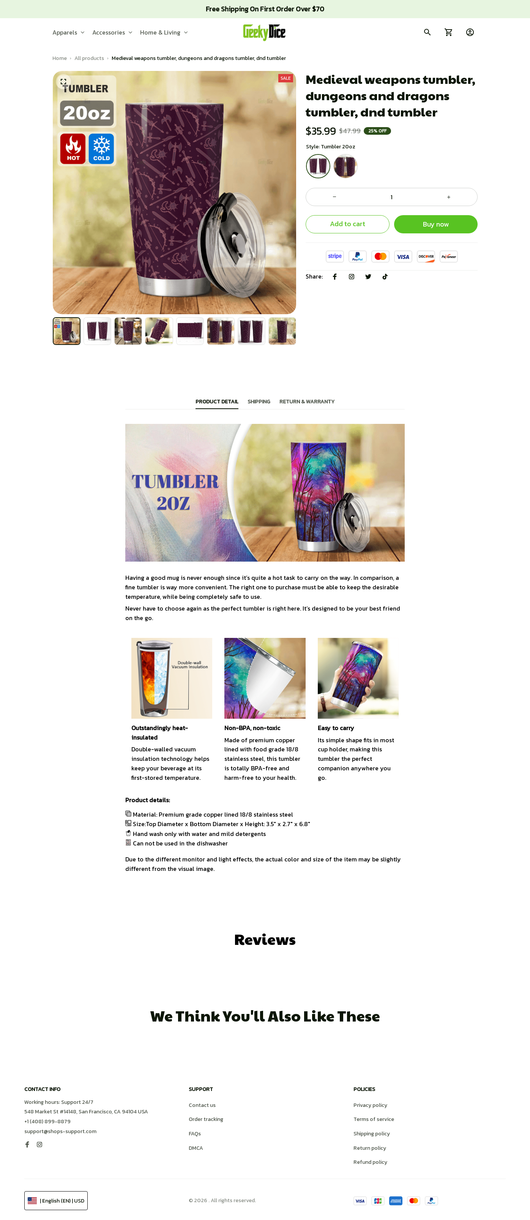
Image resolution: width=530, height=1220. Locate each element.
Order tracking (206, 1117)
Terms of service (373, 1117)
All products (89, 58)
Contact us (202, 1103)
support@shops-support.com (60, 1129)
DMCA (196, 1146)
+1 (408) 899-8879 (47, 1119)
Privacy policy (370, 1103)
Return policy (369, 1146)
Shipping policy (371, 1131)
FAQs (195, 1131)
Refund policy (370, 1160)
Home (59, 58)
